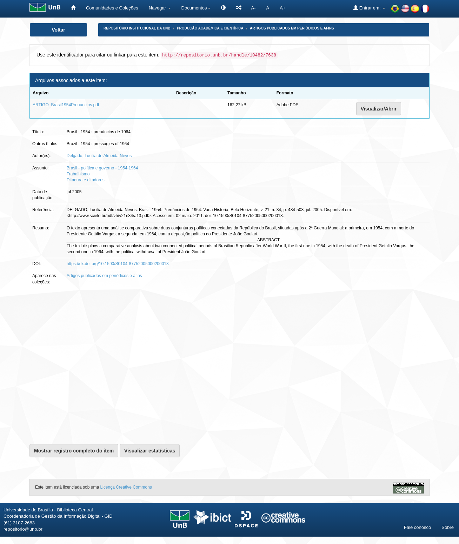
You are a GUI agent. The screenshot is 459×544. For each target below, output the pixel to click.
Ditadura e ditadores (86, 179)
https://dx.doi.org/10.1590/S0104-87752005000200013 (118, 263)
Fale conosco (417, 527)
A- (253, 8)
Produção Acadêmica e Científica (210, 28)
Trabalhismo (78, 174)
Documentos (196, 8)
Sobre (447, 527)
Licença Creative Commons (126, 487)
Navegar (160, 8)
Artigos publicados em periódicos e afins (292, 28)
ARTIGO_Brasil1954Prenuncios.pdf (66, 104)
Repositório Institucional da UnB (137, 28)
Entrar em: (369, 8)
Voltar (58, 30)
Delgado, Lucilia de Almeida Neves (99, 155)
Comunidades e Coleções (112, 8)
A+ (282, 8)
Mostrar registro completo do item (74, 451)
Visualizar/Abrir (379, 109)
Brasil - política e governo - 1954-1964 (102, 168)
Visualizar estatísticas (149, 451)
